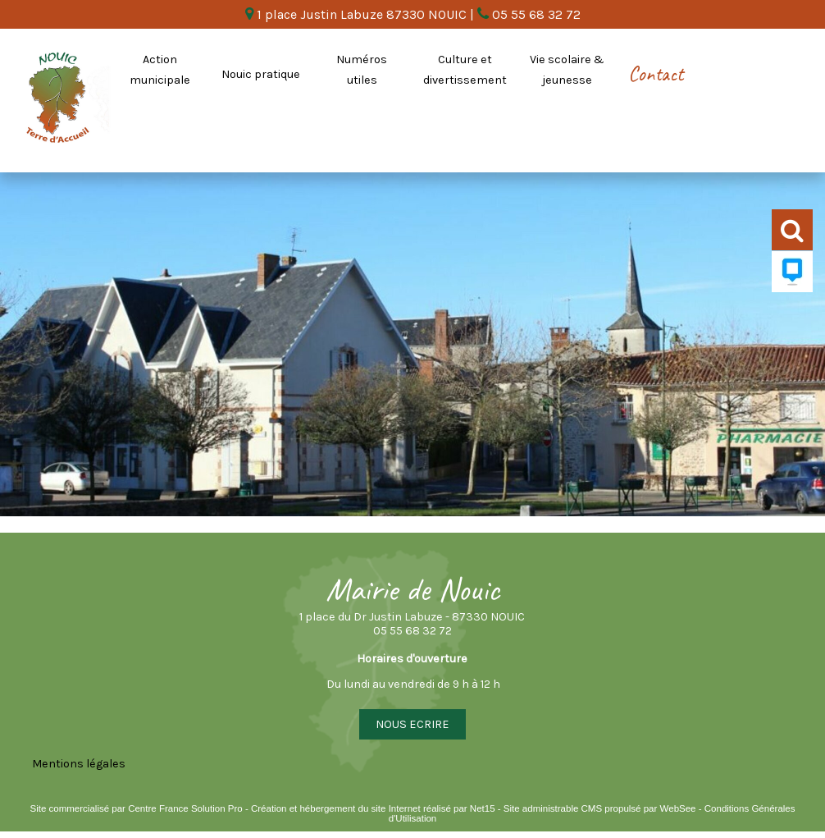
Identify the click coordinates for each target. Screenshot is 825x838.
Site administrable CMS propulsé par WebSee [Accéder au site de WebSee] (600, 808)
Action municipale (160, 70)
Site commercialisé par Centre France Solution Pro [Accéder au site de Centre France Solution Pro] (136, 808)
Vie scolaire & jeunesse (567, 70)
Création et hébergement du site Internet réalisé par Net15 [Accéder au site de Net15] (373, 808)
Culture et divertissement (465, 70)
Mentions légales (78, 764)
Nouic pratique (260, 74)
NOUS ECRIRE (412, 724)
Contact (655, 74)
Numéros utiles (361, 70)
